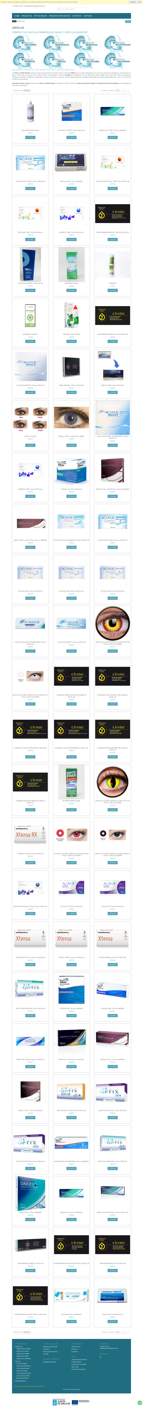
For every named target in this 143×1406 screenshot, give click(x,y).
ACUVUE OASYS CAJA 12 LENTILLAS (71, 591)
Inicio (14, 21)
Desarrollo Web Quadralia (71, 1389)
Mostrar (111, 90)
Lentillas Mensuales (22, 1368)
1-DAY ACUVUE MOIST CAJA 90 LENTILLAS (30, 385)
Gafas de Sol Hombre (23, 1353)
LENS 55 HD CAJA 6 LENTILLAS (112, 1314)
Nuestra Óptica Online (50, 1346)
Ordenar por (17, 90)
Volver (128, 21)
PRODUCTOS (27, 16)
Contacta (46, 1349)
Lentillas (18, 1361)
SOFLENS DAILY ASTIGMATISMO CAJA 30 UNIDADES (71, 1161)
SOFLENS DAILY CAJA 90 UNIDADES (71, 1008)
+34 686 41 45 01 (104, 1346)
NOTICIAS (88, 16)
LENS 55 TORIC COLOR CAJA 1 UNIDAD (71, 436)
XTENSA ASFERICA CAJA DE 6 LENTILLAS (112, 957)
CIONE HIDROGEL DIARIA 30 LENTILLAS (30, 1263)
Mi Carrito (75, 1351)
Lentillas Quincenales (23, 1366)
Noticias (45, 1354)
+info (139, 2)
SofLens (67, 77)
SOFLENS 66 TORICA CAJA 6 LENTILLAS (71, 130)
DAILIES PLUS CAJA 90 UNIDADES (30, 1212)
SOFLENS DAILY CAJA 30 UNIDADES (112, 1008)
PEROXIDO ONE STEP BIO (71, 334)
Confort (15, 79)
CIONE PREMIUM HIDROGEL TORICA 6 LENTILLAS (112, 232)
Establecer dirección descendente (32, 90)
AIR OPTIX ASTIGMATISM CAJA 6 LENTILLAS (30, 1008)
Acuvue (46, 77)
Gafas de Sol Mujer (22, 1351)
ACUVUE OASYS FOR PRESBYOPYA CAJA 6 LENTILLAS (71, 540)
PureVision (85, 77)
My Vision (117, 75)
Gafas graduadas (20, 1381)
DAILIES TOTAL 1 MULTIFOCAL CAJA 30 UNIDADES (30, 540)
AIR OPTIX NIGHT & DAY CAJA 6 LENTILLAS (71, 1110)
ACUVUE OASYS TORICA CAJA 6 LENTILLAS (30, 181)
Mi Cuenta (75, 1349)
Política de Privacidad (78, 1369)
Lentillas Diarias (21, 1363)
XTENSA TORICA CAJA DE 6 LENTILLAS (71, 957)
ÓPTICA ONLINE (40, 16)
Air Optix (88, 75)
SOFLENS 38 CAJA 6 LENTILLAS (71, 489)
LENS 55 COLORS (30, 436)
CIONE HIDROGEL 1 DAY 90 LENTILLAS (71, 385)
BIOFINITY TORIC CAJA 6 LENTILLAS (30, 489)
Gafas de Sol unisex (22, 1356)
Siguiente (128, 90)
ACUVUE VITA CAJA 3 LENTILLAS (71, 906)
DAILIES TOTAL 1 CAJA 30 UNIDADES (112, 1059)
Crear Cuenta (76, 1346)
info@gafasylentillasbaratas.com (34, 6)
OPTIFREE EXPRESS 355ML (71, 801)
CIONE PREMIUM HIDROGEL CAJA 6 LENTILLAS (112, 334)
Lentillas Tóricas (21, 1371)
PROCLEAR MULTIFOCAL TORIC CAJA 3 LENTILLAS (112, 181)
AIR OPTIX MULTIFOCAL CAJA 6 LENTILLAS (30, 1161)
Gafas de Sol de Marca (23, 1349)
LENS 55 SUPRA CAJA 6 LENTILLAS (112, 385)
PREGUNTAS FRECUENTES (59, 16)
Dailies (103, 75)
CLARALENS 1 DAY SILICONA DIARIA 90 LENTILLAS (30, 748)
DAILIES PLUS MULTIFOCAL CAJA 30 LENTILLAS (112, 1212)
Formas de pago (76, 1362)
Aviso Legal (75, 1367)
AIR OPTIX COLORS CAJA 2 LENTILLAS (71, 1059)
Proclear (14, 77)
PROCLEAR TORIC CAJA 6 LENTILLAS (30, 232)
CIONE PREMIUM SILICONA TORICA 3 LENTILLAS (30, 1314)
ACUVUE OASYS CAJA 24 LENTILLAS (30, 591)
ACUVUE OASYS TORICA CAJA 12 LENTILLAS (112, 540)
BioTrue (103, 77)
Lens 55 (119, 77)
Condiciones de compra (79, 1364)
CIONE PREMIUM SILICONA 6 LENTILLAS (112, 1263)
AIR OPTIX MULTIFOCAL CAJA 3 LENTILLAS (112, 1110)
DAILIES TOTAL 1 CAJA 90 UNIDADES (30, 1110)
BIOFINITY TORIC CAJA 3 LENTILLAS (71, 232)
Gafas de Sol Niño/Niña (23, 1358)
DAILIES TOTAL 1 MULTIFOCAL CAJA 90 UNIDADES (112, 489)
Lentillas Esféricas (22, 1378)
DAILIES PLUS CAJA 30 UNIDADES (71, 1212)
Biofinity (30, 77)
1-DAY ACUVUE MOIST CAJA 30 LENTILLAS (71, 642)
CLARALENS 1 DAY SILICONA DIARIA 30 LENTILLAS (71, 748)
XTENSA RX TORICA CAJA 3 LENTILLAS (30, 853)
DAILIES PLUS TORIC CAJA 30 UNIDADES (112, 130)
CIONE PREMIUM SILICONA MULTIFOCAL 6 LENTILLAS (71, 1263)
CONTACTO (77, 16)
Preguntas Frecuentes (50, 1351)
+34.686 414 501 (17, 6)
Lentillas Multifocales (23, 1373)
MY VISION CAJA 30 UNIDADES (71, 1314)
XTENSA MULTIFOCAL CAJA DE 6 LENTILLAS (30, 957)
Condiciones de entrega (79, 1359)
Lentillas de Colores (23, 1376)
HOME (16, 16)
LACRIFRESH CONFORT (30, 334)
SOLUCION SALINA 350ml (30, 130)
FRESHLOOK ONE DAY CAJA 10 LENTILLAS (30, 1059)
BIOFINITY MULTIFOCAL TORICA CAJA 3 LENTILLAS (30, 906)
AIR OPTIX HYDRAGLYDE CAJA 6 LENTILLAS (112, 1161)
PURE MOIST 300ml (71, 283)
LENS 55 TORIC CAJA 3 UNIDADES (71, 181)
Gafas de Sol (19, 1346)
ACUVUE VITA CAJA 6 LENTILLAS (113, 906)
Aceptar (133, 2)
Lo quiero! (30, 137)
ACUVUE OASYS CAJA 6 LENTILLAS (112, 591)
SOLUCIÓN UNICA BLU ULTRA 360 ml (30, 283)
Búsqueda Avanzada (49, 1362)
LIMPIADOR (112, 283)
